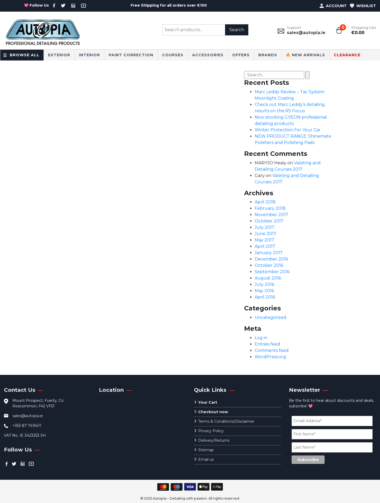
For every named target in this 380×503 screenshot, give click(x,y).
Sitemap (206, 450)
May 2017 (264, 240)
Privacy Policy (211, 431)
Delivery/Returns (213, 440)
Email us (206, 459)
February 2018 (270, 208)
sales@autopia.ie (306, 32)
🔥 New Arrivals (305, 55)
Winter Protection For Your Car (288, 129)
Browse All (24, 55)
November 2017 (271, 214)
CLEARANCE (347, 55)
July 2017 (264, 227)
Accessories (208, 55)
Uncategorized (270, 317)
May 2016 (264, 290)
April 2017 (265, 246)
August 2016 (268, 278)
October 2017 (269, 220)
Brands (267, 55)
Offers (241, 55)
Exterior (59, 55)
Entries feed (267, 344)
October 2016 (269, 265)
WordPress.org (270, 356)
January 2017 (269, 252)
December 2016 (271, 259)
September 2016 (272, 271)
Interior (89, 55)
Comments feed (272, 350)
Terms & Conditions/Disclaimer (226, 421)
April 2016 (265, 297)
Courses (172, 55)
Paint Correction (131, 55)
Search (236, 29)
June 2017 (265, 233)
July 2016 (264, 284)
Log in (261, 337)
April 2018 (265, 201)
